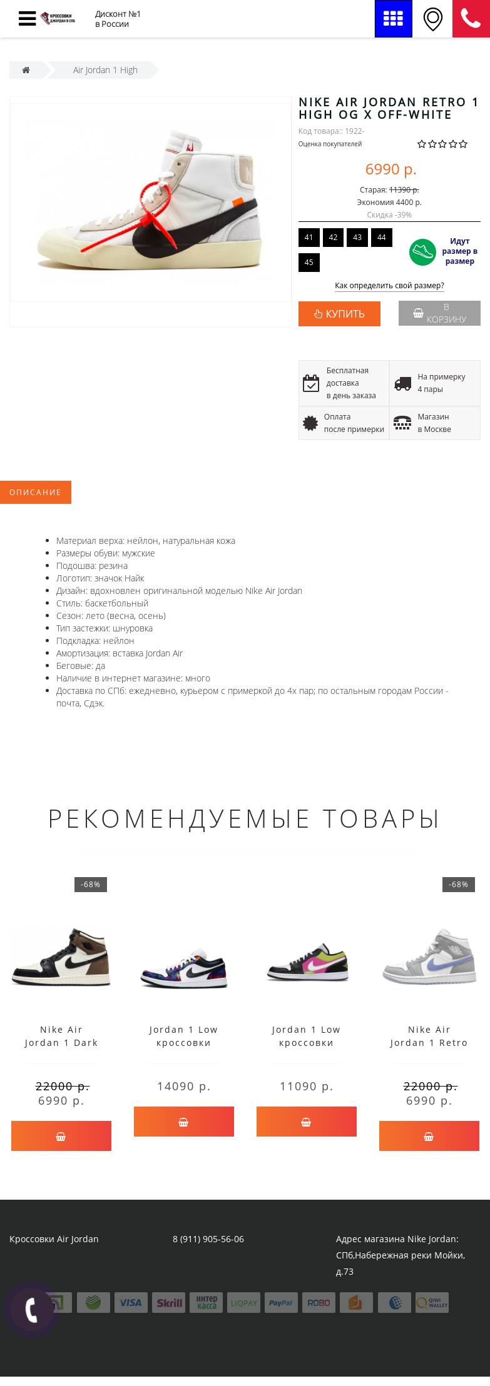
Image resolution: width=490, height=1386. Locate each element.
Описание (35, 492)
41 (309, 237)
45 (309, 262)
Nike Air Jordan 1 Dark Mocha (61, 1042)
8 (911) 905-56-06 (471, 19)
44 (381, 237)
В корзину (439, 313)
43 (357, 237)
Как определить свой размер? (389, 286)
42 (333, 237)
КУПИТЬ (345, 314)
